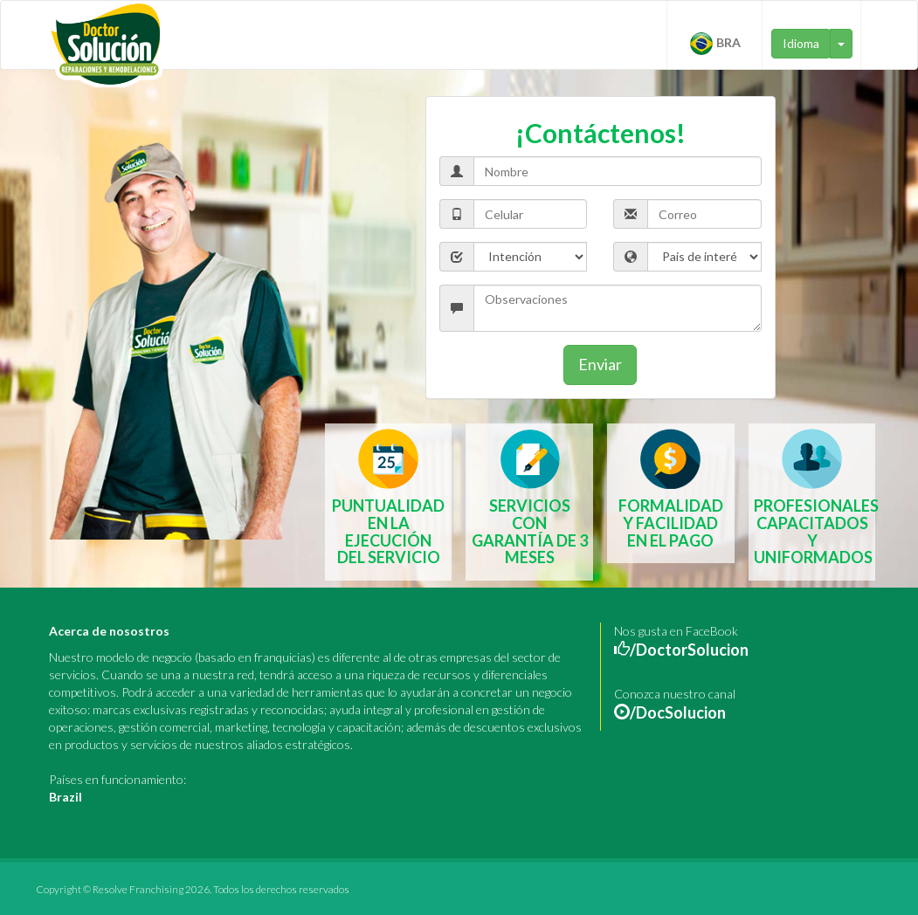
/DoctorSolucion (689, 649)
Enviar (600, 364)
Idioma (801, 43)
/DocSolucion (678, 712)
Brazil (65, 796)
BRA (715, 43)
